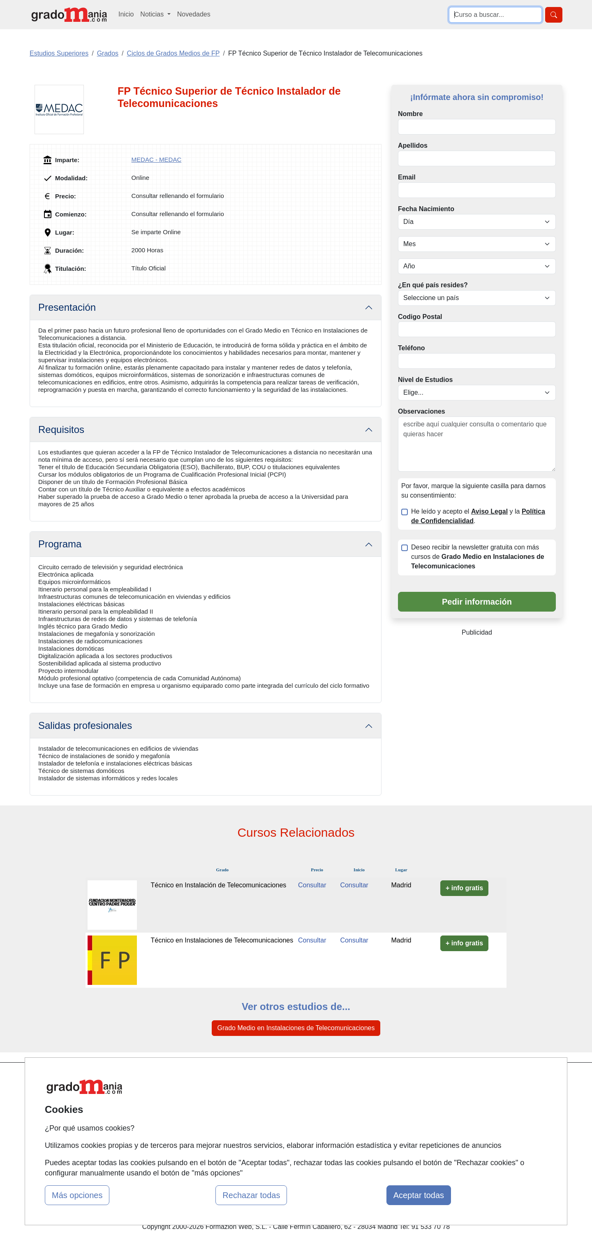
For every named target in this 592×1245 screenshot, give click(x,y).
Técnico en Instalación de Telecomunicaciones (219, 885)
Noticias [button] (152, 14)
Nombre (410, 113)
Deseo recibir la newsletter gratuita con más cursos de (477, 557)
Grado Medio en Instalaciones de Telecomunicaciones (296, 1027)
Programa (59, 543)
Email (407, 177)
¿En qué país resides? (433, 285)
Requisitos (61, 429)
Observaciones (421, 411)
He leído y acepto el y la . (478, 516)
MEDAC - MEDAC (157, 159)
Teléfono (411, 347)
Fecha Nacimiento (426, 208)
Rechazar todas (251, 1195)
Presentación (67, 307)
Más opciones (77, 1195)
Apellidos (413, 145)
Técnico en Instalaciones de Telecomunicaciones (222, 940)
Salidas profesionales (85, 725)
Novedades (193, 14)
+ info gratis (464, 887)
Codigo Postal (420, 316)
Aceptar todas (418, 1195)
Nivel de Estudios (425, 379)
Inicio (126, 14)
